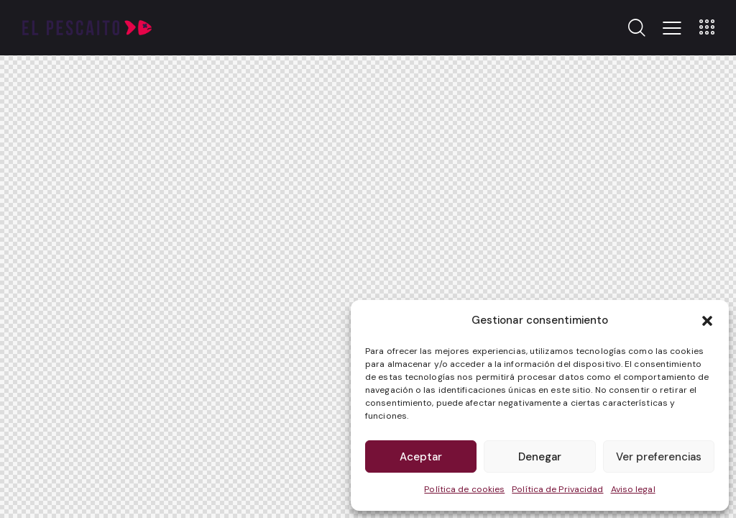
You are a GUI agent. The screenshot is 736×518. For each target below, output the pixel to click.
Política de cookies (464, 489)
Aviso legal (633, 489)
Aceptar (421, 457)
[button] (707, 321)
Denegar (539, 457)
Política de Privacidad (557, 489)
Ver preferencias (659, 457)
